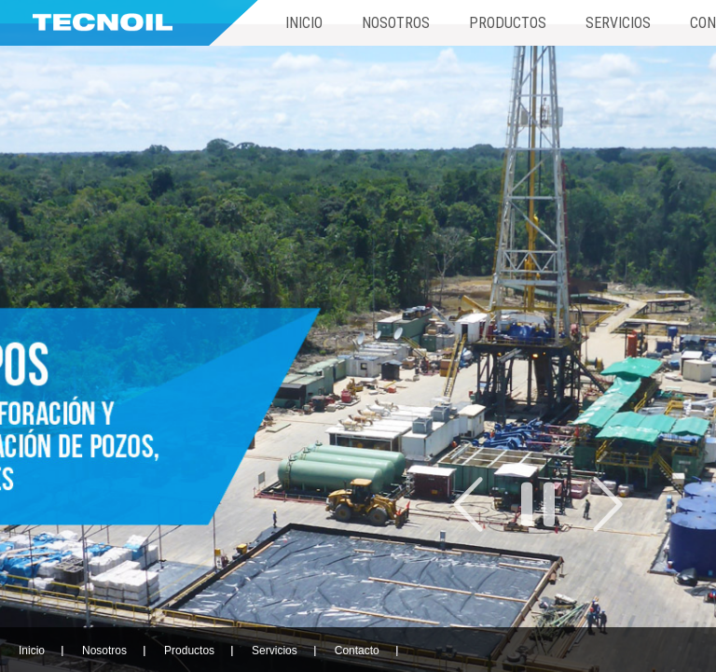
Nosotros (396, 23)
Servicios (618, 23)
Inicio (304, 23)
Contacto (357, 650)
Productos (507, 23)
